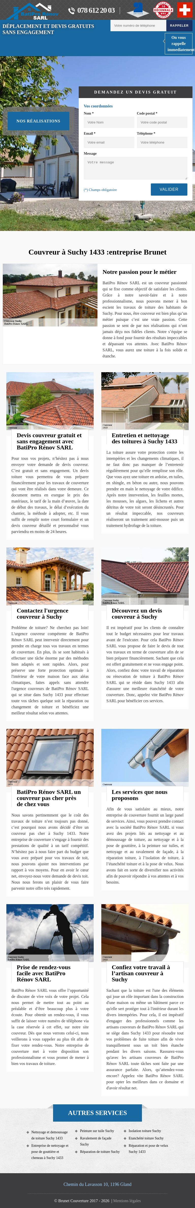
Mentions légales (127, 1201)
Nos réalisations (38, 121)
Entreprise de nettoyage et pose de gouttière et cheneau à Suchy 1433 (50, 1152)
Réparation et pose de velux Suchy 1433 (148, 1149)
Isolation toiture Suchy (145, 1131)
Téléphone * (146, 133)
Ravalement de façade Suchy (95, 1141)
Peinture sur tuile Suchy (97, 1131)
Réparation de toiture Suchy (100, 1152)
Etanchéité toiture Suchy (146, 1138)
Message (90, 153)
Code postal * (147, 113)
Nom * (89, 113)
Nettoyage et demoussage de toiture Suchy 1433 (49, 1135)
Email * (89, 133)
